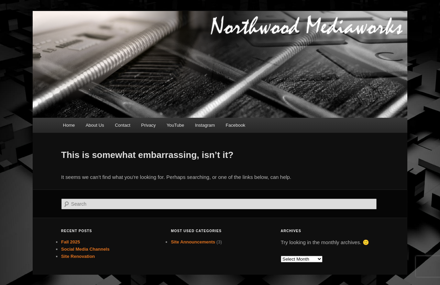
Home (69, 125)
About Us (95, 125)
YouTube (175, 125)
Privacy (148, 125)
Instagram (205, 125)
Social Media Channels (85, 249)
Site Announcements (193, 241)
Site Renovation (78, 256)
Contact (122, 125)
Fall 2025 (70, 241)
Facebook (235, 125)
